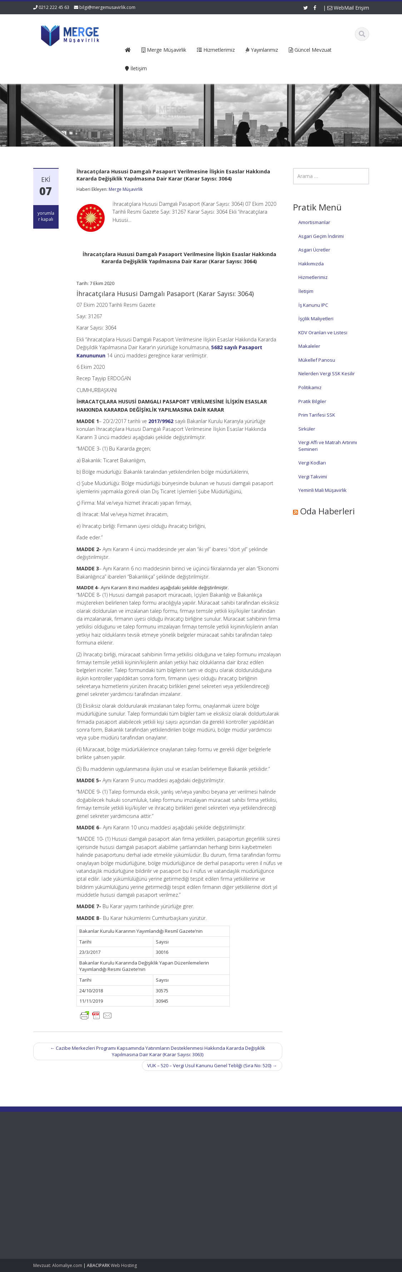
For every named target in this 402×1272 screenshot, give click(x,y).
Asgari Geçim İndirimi (321, 236)
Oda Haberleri (327, 511)
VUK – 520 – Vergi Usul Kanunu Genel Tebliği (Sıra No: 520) (212, 1065)
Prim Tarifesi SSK (316, 415)
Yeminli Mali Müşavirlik (322, 490)
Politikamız (310, 387)
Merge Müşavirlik (126, 189)
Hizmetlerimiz (313, 277)
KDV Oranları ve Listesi (322, 332)
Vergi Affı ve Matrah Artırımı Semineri (327, 445)
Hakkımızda (311, 263)
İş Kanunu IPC (313, 305)
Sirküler (306, 429)
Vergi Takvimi (312, 476)
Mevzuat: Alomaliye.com (57, 1265)
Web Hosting (124, 1265)
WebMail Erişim (348, 7)
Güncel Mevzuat (175, 1171)
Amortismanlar (314, 222)
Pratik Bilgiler (312, 401)
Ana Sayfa (169, 1151)
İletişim (305, 291)
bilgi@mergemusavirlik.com (107, 7)
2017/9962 (160, 421)
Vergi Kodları (312, 462)
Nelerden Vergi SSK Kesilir (326, 373)
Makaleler (309, 346)
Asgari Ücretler (314, 249)
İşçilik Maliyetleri (315, 318)
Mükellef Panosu (316, 360)
